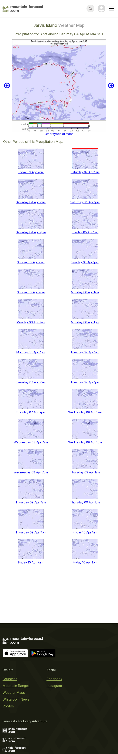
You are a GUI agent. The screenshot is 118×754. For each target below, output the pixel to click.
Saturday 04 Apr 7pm (31, 232)
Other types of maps (59, 134)
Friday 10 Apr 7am (30, 562)
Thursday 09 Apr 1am (85, 472)
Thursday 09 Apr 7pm (31, 532)
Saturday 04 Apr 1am (85, 172)
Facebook (54, 679)
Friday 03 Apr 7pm (31, 172)
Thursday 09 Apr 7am (31, 502)
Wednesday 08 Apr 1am (85, 412)
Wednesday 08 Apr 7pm (31, 472)
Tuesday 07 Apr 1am (85, 352)
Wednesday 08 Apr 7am (31, 442)
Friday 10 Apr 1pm (85, 562)
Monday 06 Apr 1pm (85, 322)
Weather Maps (14, 692)
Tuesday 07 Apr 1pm (85, 382)
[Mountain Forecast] (23, 8)
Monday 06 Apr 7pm (30, 352)
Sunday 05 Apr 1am (85, 232)
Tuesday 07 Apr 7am (30, 382)
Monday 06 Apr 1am (85, 292)
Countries (10, 679)
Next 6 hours (111, 85)
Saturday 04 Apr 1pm (85, 202)
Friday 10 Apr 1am (85, 532)
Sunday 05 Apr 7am (30, 262)
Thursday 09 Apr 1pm (85, 502)
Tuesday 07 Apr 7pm (30, 412)
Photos (8, 706)
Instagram (54, 686)
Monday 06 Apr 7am (31, 322)
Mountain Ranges (16, 686)
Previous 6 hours (7, 85)
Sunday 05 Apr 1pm (84, 262)
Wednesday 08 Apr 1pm (85, 442)
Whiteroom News (16, 699)
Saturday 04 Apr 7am (30, 202)
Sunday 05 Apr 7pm (31, 292)
